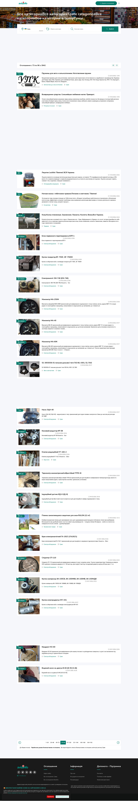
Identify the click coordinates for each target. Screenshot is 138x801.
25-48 (52, 742)
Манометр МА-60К (49, 342)
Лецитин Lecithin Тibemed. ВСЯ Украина (58, 172)
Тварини (46, 226)
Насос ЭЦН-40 (48, 410)
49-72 (57, 742)
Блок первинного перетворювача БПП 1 (58, 236)
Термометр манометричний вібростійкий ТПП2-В (61, 473)
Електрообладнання (50, 244)
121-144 (75, 742)
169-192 (89, 742)
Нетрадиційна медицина (51, 184)
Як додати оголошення (77, 777)
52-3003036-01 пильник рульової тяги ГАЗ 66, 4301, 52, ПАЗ (67, 363)
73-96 (63, 742)
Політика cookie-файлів (104, 777)
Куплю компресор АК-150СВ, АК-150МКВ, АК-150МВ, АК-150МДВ (69, 579)
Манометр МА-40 (49, 320)
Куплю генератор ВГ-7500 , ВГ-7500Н (57, 257)
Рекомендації (74, 780)
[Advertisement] (69, 47)
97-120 (69, 742)
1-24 (47, 742)
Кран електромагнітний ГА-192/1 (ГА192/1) (59, 536)
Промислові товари (49, 527)
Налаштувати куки (62, 796)
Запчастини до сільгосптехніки (53, 85)
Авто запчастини (49, 370)
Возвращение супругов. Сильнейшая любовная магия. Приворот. (68, 94)
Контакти (100, 773)
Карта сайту (47, 773)
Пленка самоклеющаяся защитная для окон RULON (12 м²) (66, 515)
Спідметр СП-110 (49, 558)
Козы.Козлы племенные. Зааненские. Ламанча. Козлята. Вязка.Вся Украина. (72, 215)
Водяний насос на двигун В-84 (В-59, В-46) (59, 668)
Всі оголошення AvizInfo (51, 780)
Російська (21, 776)
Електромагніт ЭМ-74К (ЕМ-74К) (55, 278)
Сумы (28, 29)
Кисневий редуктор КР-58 (52, 431)
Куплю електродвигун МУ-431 (54, 600)
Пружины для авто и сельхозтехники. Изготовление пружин (66, 73)
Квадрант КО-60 (48, 647)
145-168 (82, 742)
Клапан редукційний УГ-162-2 (54, 452)
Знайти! (110, 29)
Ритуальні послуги (49, 106)
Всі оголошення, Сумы (50, 777)
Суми (67, 85)
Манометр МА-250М (50, 299)
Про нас (72, 773)
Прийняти (50, 796)
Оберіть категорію (55, 29)
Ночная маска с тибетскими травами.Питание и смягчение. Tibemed (69, 194)
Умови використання (103, 780)
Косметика (47, 205)
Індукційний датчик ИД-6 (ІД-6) (55, 494)
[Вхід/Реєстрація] (118, 3)
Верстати (46, 460)
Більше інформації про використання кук (17, 793)
